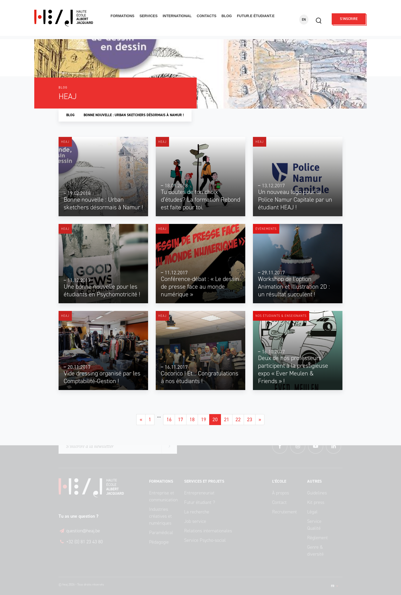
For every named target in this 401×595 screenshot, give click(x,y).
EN (304, 19)
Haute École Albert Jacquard (69, 18)
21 (226, 419)
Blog (226, 16)
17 (180, 419)
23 (249, 419)
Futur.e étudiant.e (255, 16)
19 (203, 419)
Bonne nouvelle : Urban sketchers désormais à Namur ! (134, 115)
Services (148, 16)
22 (238, 419)
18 (192, 419)
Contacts (206, 16)
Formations (122, 16)
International (177, 16)
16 (169, 419)
